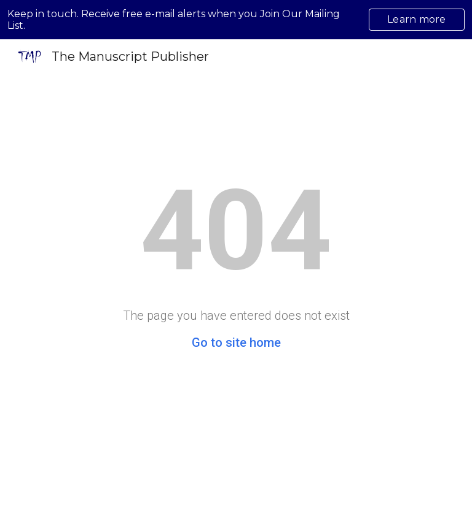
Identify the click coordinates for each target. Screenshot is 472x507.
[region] (236, 19)
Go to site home (236, 342)
